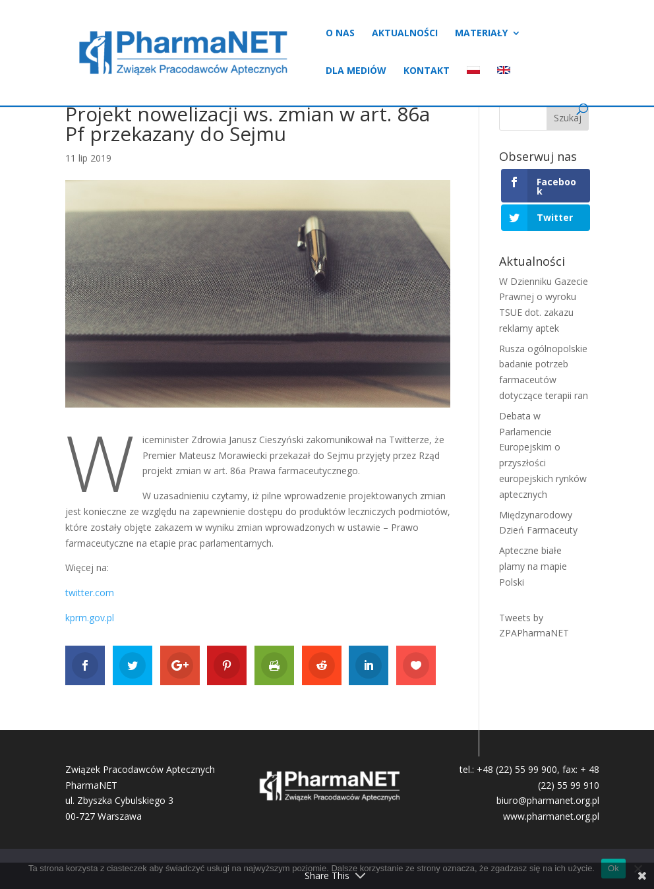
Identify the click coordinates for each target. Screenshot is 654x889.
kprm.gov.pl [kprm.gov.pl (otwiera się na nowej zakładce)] (89, 617)
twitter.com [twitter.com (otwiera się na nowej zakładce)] (89, 592)
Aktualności (405, 33)
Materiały (481, 33)
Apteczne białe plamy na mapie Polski (533, 566)
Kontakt (426, 71)
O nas (340, 33)
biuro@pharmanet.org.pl (547, 800)
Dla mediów (356, 71)
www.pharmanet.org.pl (551, 816)
